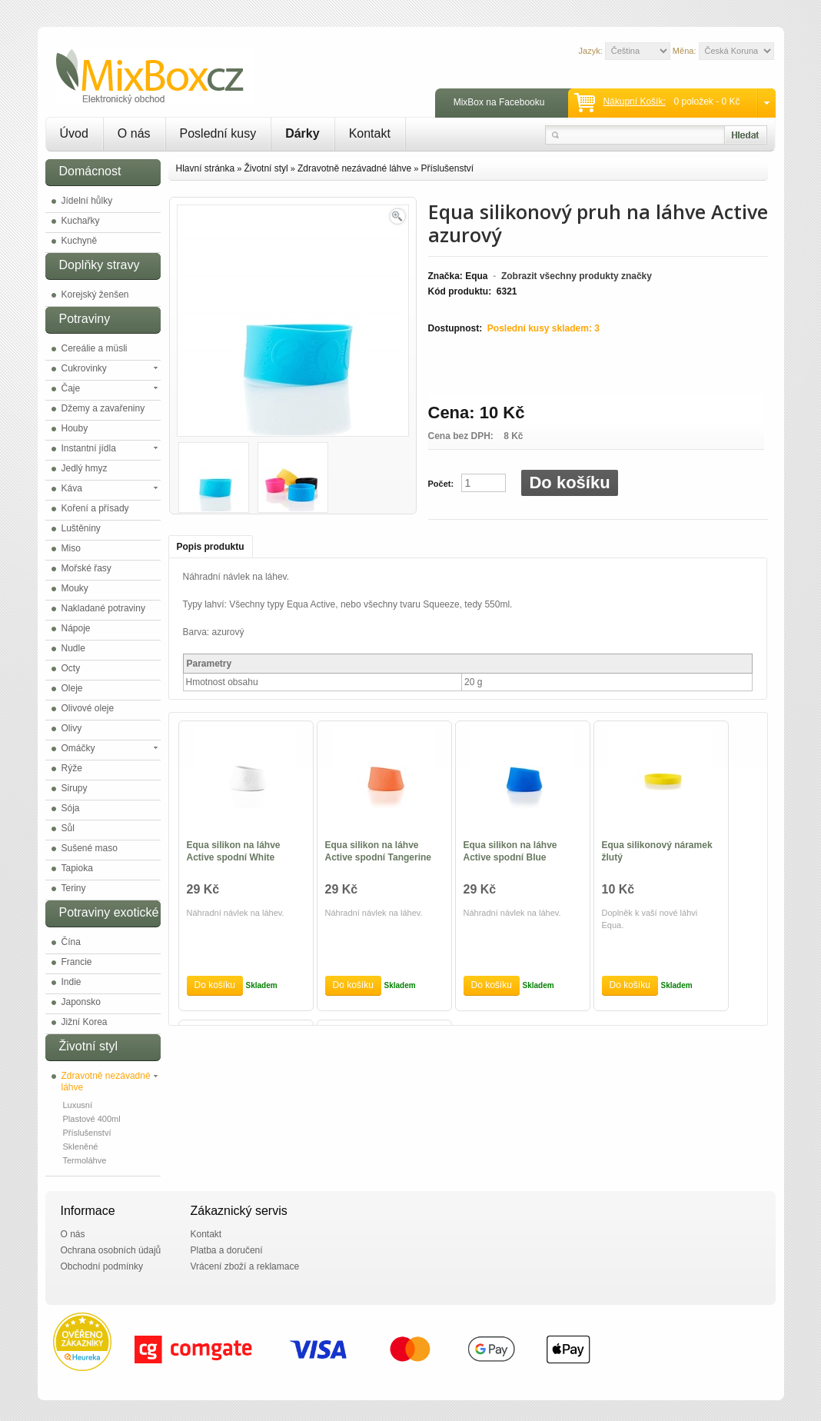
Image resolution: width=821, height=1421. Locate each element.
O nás (134, 133)
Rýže (71, 768)
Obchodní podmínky (102, 1266)
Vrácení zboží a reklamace (245, 1266)
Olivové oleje (88, 708)
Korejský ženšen (95, 294)
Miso (71, 548)
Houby (74, 428)
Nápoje (76, 628)
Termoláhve (85, 1160)
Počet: (441, 483)
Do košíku (569, 482)
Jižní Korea (84, 1022)
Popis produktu (210, 546)
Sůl (68, 828)
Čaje (71, 388)
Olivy (71, 728)
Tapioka (77, 868)
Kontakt (370, 133)
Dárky (302, 133)
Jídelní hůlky (87, 200)
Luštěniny (81, 528)
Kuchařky (80, 220)
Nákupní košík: (634, 101)
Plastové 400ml (92, 1118)
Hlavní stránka (205, 168)
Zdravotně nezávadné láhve (106, 1081)
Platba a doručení (227, 1250)
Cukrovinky (84, 368)
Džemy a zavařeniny (103, 408)
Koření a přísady (95, 508)
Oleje (72, 688)
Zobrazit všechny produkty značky (576, 276)
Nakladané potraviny (103, 608)
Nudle (73, 648)
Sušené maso (89, 848)
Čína (71, 942)
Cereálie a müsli (94, 348)
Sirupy (74, 788)
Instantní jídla (88, 448)
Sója (70, 808)
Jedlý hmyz (84, 468)
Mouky (74, 588)
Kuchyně (79, 240)
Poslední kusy (218, 133)
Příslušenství (87, 1132)
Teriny (73, 888)
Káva (71, 488)
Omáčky (78, 748)
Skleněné (80, 1146)
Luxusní (78, 1105)
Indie (71, 982)
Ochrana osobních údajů (111, 1250)
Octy (71, 668)
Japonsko (81, 1002)
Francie (76, 962)
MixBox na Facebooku (499, 102)
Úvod (74, 133)
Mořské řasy (86, 568)
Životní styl (266, 168)
